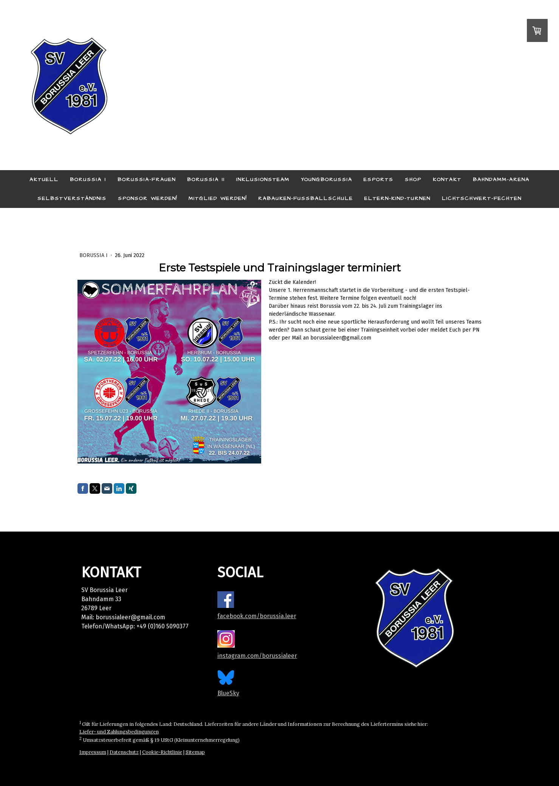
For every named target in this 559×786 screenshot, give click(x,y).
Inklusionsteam (263, 179)
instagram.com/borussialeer (257, 655)
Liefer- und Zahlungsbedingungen (119, 732)
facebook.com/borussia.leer (256, 616)
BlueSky (228, 693)
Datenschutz (124, 752)
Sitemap (195, 752)
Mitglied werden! (218, 198)
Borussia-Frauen (147, 179)
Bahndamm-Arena (501, 179)
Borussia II (206, 179)
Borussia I (88, 179)
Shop (413, 179)
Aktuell (44, 179)
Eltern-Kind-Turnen (397, 198)
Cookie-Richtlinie (162, 752)
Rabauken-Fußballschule (305, 198)
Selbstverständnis (72, 198)
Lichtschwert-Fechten (482, 198)
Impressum (92, 752)
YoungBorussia (326, 179)
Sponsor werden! (147, 198)
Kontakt (447, 179)
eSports (378, 179)
